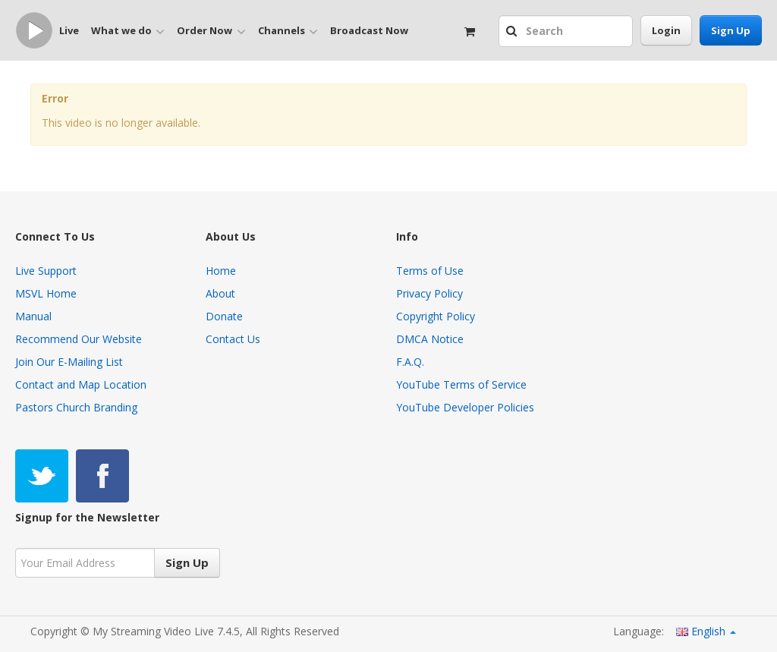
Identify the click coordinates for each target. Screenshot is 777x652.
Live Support (46, 270)
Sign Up (730, 30)
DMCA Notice (430, 339)
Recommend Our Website (78, 339)
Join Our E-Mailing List (69, 361)
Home (221, 270)
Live (69, 30)
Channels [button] (288, 31)
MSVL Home (46, 293)
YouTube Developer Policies (465, 407)
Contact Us (233, 339)
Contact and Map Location (80, 384)
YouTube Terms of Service (461, 384)
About (220, 293)
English (706, 631)
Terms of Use (430, 270)
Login (666, 30)
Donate (224, 316)
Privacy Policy (429, 293)
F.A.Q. (410, 361)
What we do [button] (128, 31)
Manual (33, 316)
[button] (513, 32)
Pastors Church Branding (76, 407)
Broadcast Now (369, 30)
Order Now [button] (211, 31)
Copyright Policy (435, 316)
